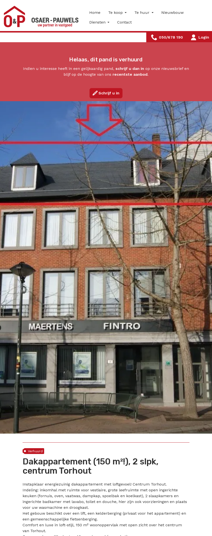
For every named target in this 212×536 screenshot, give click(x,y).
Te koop (116, 12)
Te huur (142, 12)
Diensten (98, 22)
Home (94, 12)
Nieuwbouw (172, 12)
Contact (124, 22)
